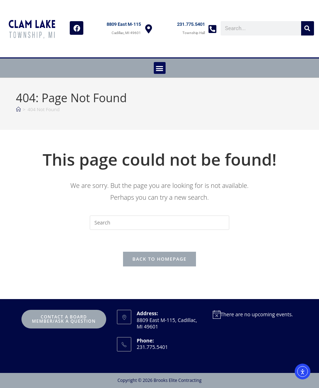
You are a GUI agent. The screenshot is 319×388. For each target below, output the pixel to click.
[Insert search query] (159, 223)
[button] (160, 68)
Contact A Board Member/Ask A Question (63, 319)
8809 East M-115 (124, 24)
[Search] (307, 28)
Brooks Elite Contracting (177, 380)
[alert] (255, 314)
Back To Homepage (159, 259)
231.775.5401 (191, 24)
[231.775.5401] (212, 28)
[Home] (18, 109)
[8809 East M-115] (148, 28)
